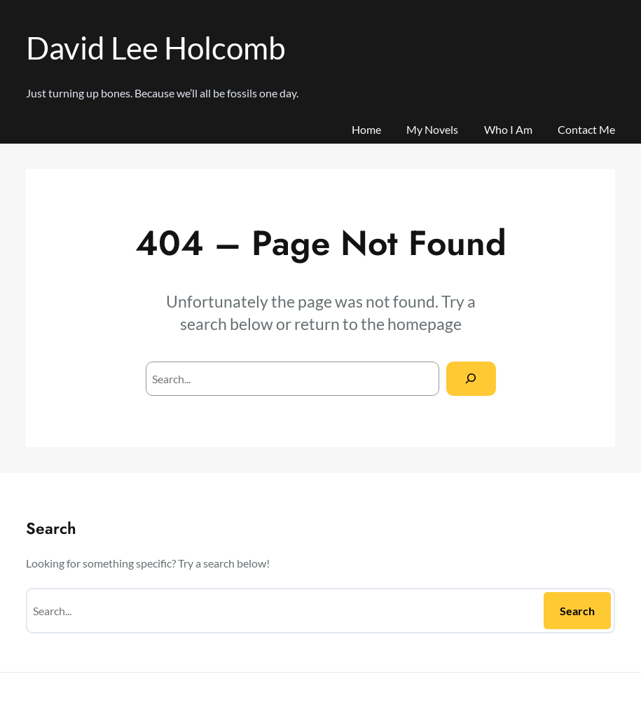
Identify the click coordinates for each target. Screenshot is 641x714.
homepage (424, 324)
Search (577, 610)
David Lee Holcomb (156, 47)
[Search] (471, 379)
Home (366, 129)
